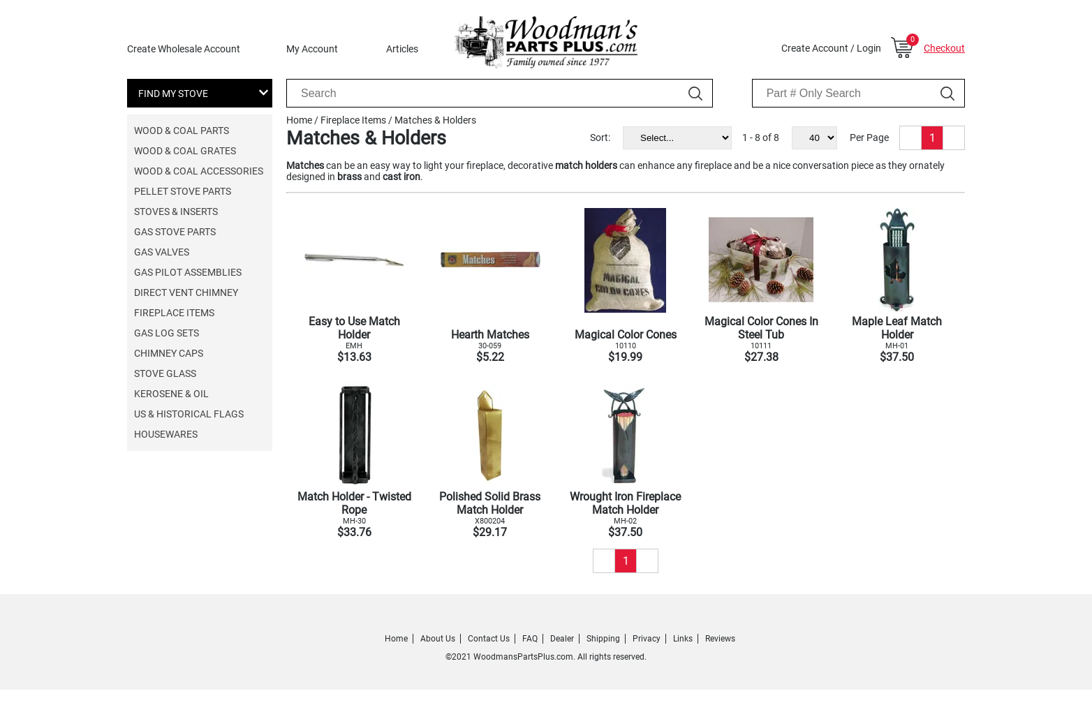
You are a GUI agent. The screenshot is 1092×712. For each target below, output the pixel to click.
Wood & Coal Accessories (198, 171)
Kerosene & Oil (171, 393)
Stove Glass (165, 373)
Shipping (603, 639)
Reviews (720, 639)
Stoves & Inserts (176, 211)
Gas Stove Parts (175, 231)
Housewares (166, 434)
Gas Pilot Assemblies (188, 272)
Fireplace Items (174, 312)
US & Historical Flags (189, 414)
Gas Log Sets (166, 333)
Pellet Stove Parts (182, 191)
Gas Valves (161, 252)
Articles (402, 48)
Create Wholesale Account (183, 48)
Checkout (944, 48)
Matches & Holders (435, 120)
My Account (312, 48)
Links (683, 639)
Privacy (647, 639)
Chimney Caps (168, 353)
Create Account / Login (831, 48)
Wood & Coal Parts (181, 130)
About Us (437, 639)
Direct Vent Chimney (186, 292)
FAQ (530, 639)
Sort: (600, 137)
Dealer (562, 639)
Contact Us (489, 639)
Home (299, 120)
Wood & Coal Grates (185, 150)
